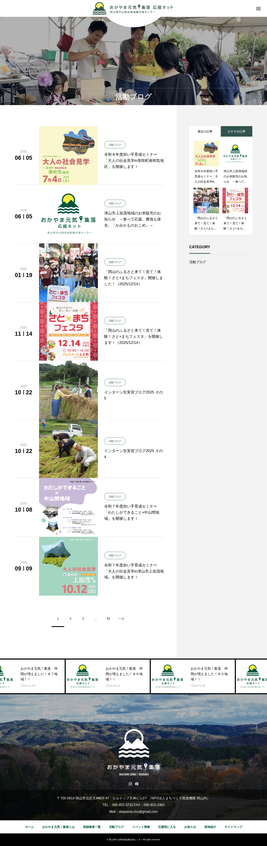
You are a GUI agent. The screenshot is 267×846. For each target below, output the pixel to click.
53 (108, 618)
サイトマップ (233, 827)
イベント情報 (141, 827)
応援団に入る (167, 827)
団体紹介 (210, 827)
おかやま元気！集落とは (58, 827)
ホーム (29, 827)
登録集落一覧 (92, 827)
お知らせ (190, 827)
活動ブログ (197, 262)
